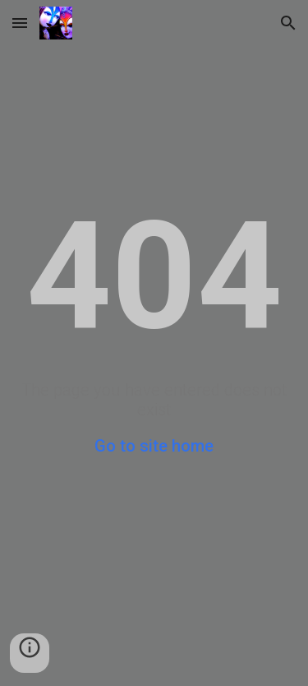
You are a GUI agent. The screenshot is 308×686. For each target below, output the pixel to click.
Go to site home (154, 446)
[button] (19, 22)
